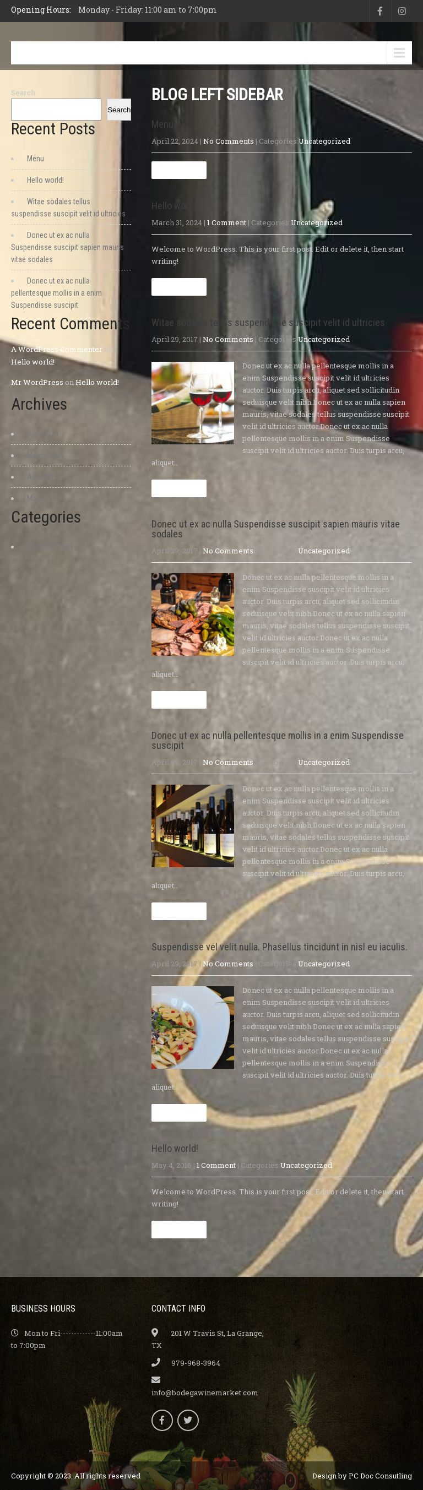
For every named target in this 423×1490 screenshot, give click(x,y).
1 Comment (226, 222)
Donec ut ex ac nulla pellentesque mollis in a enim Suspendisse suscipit (277, 740)
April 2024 (42, 433)
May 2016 (42, 498)
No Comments (228, 141)
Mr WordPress (37, 382)
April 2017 (42, 476)
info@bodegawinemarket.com (204, 1392)
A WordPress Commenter (56, 349)
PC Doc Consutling (380, 1476)
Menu (37, 52)
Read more (179, 170)
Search (23, 92)
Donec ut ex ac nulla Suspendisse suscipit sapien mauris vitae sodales (275, 529)
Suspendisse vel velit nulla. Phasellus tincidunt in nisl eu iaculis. (279, 947)
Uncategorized (324, 141)
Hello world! (174, 205)
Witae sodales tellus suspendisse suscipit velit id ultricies (268, 322)
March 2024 (45, 455)
